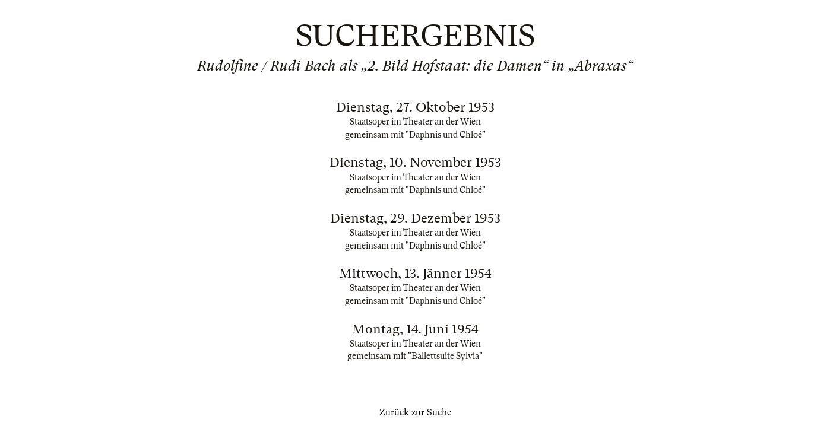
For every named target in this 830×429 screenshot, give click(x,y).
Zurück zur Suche (415, 412)
